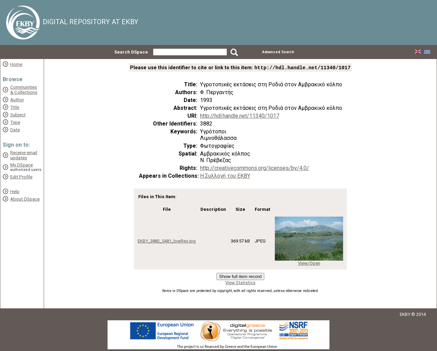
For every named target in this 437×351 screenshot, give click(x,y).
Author (17, 99)
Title (14, 107)
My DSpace (21, 164)
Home (16, 64)
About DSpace (25, 199)
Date (15, 129)
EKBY (405, 315)
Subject (18, 114)
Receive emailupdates (23, 155)
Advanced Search (278, 52)
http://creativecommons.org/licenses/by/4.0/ (254, 168)
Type (15, 122)
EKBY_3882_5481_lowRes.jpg (167, 241)
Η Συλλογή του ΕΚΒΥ (225, 176)
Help (14, 191)
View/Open (309, 263)
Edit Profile (21, 176)
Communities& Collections (23, 90)
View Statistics (240, 283)
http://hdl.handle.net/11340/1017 (239, 116)
